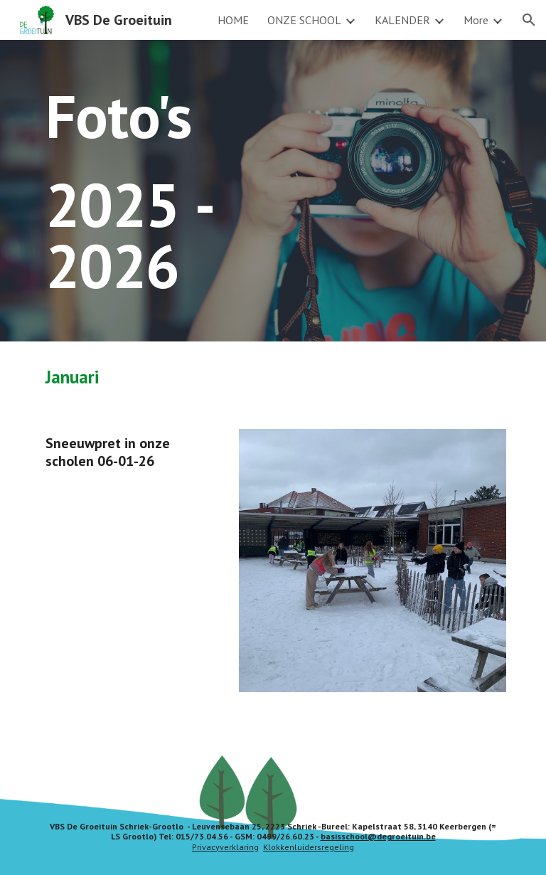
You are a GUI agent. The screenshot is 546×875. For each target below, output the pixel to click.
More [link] (476, 20)
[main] (173, 191)
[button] (529, 20)
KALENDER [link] (402, 20)
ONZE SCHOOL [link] (304, 20)
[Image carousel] (372, 560)
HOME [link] (233, 20)
